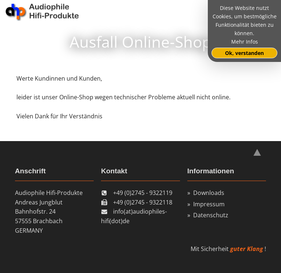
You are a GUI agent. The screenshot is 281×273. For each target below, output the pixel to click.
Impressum (209, 204)
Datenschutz (210, 215)
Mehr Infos (244, 41)
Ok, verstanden (244, 52)
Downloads (208, 193)
